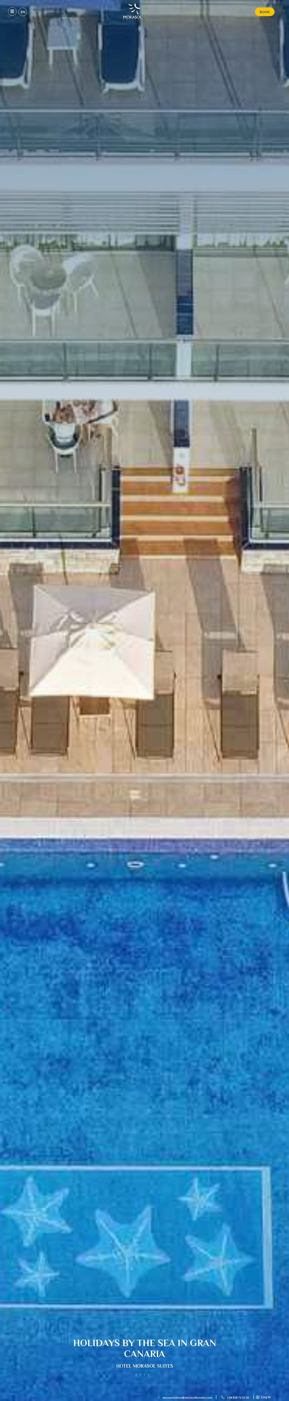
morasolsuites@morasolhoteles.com (187, 1397)
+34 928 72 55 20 (238, 1397)
